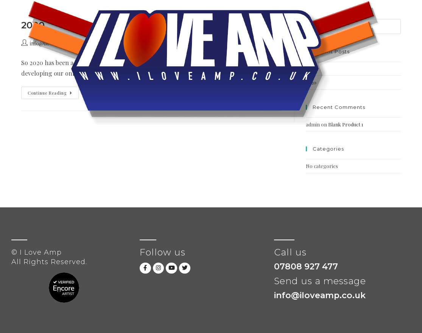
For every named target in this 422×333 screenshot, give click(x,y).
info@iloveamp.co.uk (320, 295)
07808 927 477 (306, 266)
